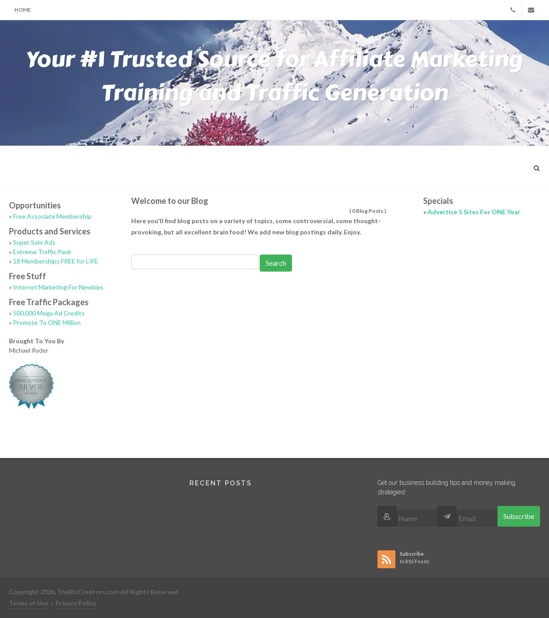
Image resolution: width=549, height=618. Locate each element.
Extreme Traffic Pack (42, 251)
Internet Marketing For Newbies (58, 287)
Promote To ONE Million (47, 322)
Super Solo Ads (34, 242)
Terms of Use (28, 603)
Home (22, 9)
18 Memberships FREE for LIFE (55, 261)
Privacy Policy (76, 603)
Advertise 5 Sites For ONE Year (474, 212)
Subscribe (518, 516)
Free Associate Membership (52, 216)
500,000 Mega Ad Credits (49, 313)
